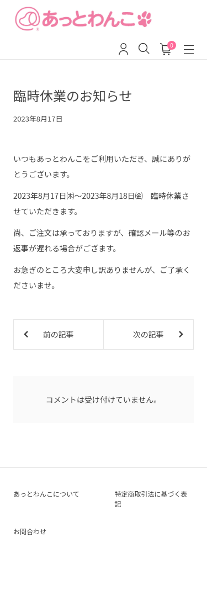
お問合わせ (29, 531)
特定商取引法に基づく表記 (151, 498)
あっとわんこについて (46, 493)
